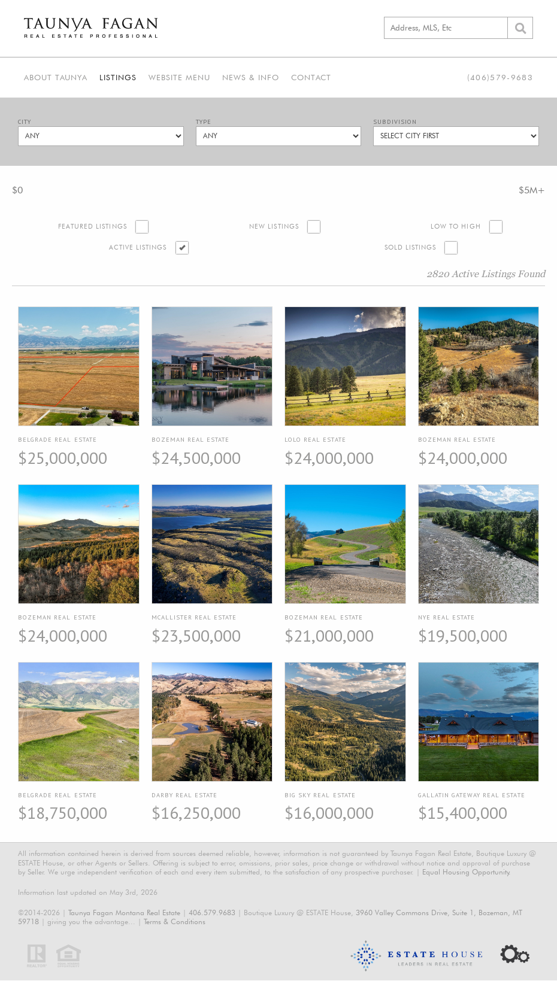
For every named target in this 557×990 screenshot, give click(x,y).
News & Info (250, 77)
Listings (118, 77)
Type (203, 122)
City (24, 122)
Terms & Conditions (174, 921)
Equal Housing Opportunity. (466, 871)
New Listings (274, 226)
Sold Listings (411, 247)
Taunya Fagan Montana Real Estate (124, 912)
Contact (311, 77)
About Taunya (55, 77)
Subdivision (395, 122)
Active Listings (138, 247)
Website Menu (179, 77)
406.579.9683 (212, 912)
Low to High (456, 226)
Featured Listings (92, 226)
